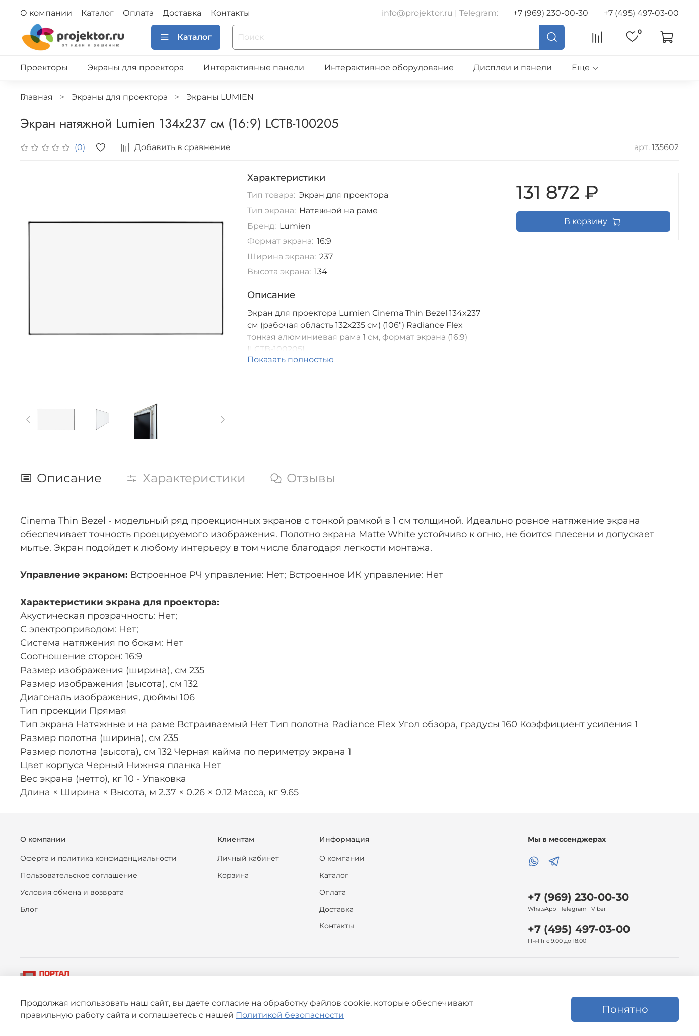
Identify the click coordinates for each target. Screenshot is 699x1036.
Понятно (625, 1009)
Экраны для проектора (136, 67)
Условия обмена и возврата (72, 892)
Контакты (230, 13)
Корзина (233, 875)
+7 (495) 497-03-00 (641, 13)
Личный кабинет (248, 858)
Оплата (138, 13)
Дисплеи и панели (512, 67)
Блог (29, 909)
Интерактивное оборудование (389, 67)
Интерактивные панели (253, 67)
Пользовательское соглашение (78, 875)
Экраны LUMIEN (220, 97)
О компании (46, 13)
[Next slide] (223, 419)
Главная (36, 97)
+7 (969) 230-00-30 (550, 13)
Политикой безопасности (290, 1015)
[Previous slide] (29, 419)
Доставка (182, 13)
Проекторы (44, 67)
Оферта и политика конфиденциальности (98, 858)
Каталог (97, 13)
